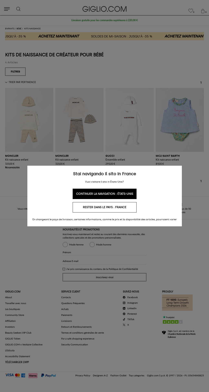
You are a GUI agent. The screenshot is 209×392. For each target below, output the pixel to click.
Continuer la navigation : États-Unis (104, 194)
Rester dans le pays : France (104, 207)
